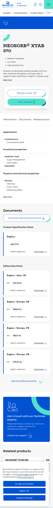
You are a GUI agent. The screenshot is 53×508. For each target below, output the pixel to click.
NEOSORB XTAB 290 (16, 459)
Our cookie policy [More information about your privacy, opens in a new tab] (25, 477)
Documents (25, 119)
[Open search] (40, 4)
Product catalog (37, 13)
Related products (42, 119)
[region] (24, 484)
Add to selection (17, 251)
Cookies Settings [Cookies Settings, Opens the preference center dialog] (24, 498)
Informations (10, 119)
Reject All (24, 491)
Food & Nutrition (20, 13)
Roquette (7, 13)
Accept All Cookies (24, 484)
